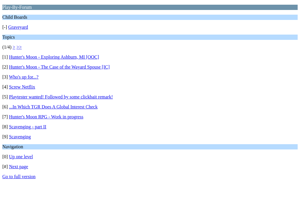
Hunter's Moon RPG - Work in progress (46, 116)
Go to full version (18, 176)
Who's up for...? (23, 76)
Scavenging (20, 136)
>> (19, 47)
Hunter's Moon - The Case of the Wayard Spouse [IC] (59, 66)
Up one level (21, 156)
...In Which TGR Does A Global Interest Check (53, 106)
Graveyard (18, 27)
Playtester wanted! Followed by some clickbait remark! (61, 96)
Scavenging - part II (28, 126)
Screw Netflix (22, 86)
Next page (18, 166)
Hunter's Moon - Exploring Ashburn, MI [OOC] (54, 57)
